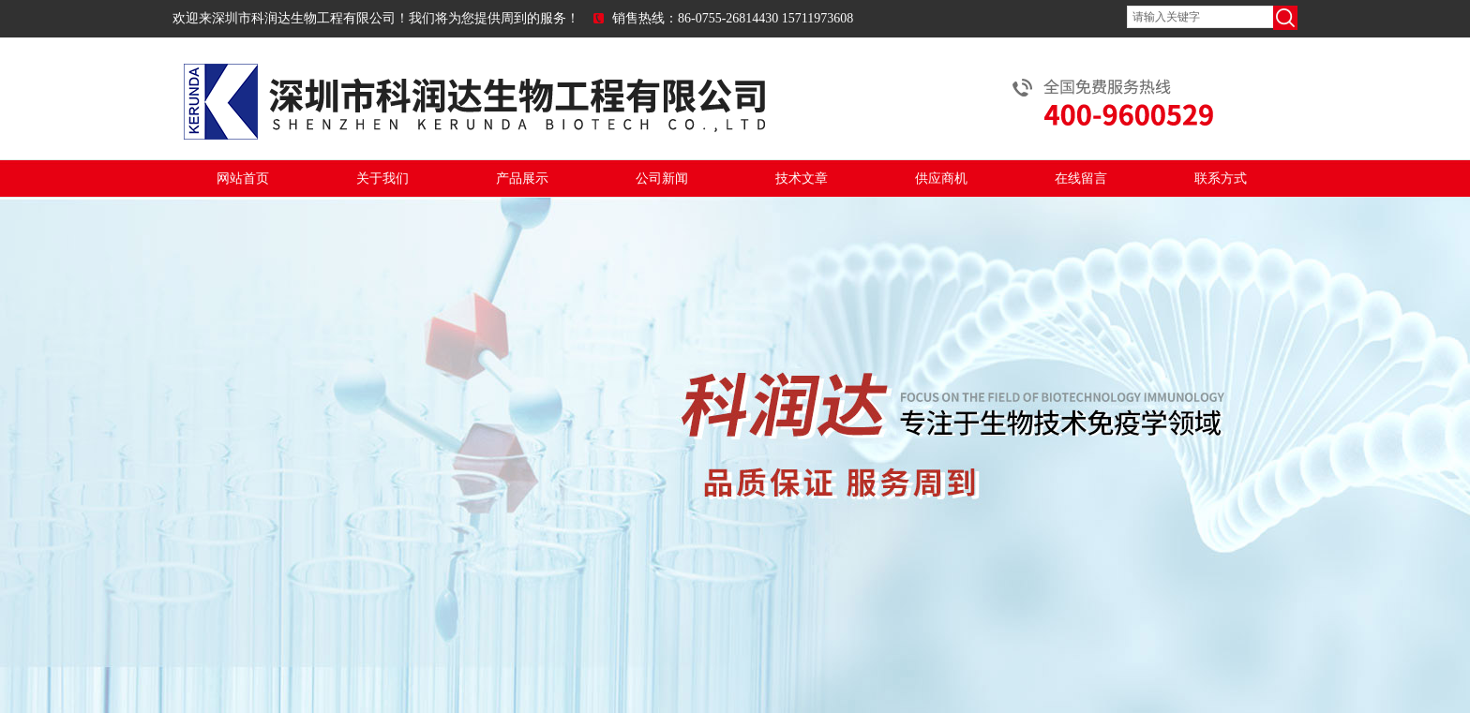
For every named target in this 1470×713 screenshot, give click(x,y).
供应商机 (941, 178)
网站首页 (243, 178)
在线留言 (1081, 178)
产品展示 (522, 178)
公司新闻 (662, 178)
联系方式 (1220, 178)
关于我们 (382, 178)
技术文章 (801, 178)
